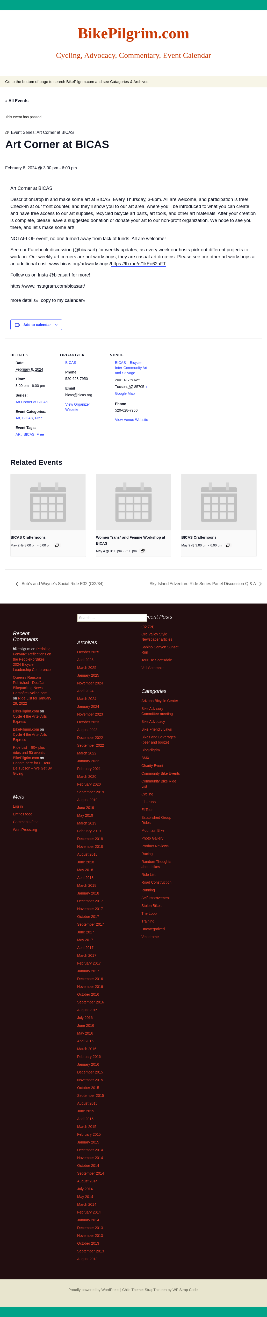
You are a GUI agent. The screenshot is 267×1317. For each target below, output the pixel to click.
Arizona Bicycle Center (159, 701)
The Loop (149, 913)
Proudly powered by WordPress (93, 1290)
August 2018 (87, 854)
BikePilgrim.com (26, 711)
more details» (24, 300)
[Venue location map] (187, 373)
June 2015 (85, 1111)
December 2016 (90, 979)
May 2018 (85, 870)
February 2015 (89, 1134)
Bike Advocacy (153, 721)
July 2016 (85, 1018)
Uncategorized (153, 929)
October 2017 (88, 916)
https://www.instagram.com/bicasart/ (47, 286)
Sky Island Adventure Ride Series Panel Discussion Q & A (203, 583)
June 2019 (85, 808)
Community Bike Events (160, 773)
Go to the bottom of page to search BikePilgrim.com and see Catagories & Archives (76, 81)
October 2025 (88, 652)
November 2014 (90, 1158)
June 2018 (85, 862)
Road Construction (156, 882)
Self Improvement (155, 898)
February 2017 (89, 963)
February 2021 (89, 769)
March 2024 (86, 699)
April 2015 (85, 1119)
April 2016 (85, 1041)
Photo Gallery (152, 838)
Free (38, 418)
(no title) (148, 626)
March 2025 (86, 668)
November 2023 (90, 714)
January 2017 (88, 971)
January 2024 (88, 706)
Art (18, 418)
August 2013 (87, 1259)
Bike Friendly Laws (156, 729)
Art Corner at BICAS (32, 402)
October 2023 (88, 722)
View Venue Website (131, 420)
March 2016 (86, 1049)
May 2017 (85, 940)
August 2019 (87, 800)
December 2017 (90, 901)
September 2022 (90, 745)
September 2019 (90, 792)
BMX (145, 758)
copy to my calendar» (63, 300)
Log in (18, 806)
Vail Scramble (152, 668)
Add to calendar (37, 325)
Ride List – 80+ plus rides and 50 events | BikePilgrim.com (30, 752)
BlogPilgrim (150, 750)
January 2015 (88, 1142)
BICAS (27, 418)
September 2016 (90, 1002)
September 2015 (90, 1095)
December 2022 (90, 738)
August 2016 (87, 1010)
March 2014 (86, 1204)
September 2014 (90, 1173)
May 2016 (85, 1033)
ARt (18, 434)
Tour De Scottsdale (156, 660)
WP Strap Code (185, 1290)
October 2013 (88, 1243)
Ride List (148, 874)
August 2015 (87, 1103)
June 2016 (85, 1025)
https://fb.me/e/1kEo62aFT (138, 263)
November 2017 (90, 909)
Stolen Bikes (151, 906)
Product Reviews (155, 846)
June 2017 (85, 932)
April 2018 (85, 878)
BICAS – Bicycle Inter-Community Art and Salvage (131, 368)
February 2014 (89, 1212)
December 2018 (90, 839)
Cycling (147, 794)
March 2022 (86, 753)
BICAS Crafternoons (28, 537)
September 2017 (90, 924)
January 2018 (88, 893)
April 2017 (85, 948)
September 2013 (90, 1251)
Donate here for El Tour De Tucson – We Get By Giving (32, 768)
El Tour (147, 810)
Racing (147, 854)
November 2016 (90, 987)
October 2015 (88, 1088)
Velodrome (150, 937)
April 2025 (85, 660)
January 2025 (88, 675)
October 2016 (88, 994)
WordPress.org (25, 830)
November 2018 (90, 846)
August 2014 (87, 1181)
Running (148, 890)
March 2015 (86, 1127)
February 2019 (89, 831)
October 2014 (88, 1165)
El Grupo (148, 802)
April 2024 (85, 691)
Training (147, 921)
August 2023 (87, 730)
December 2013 (90, 1228)
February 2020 (89, 784)
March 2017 (86, 955)
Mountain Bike (152, 830)
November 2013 (90, 1235)
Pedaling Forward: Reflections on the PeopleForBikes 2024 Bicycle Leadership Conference (32, 659)
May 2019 (85, 815)
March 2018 (86, 885)
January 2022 (88, 761)
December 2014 (90, 1150)
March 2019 (86, 823)
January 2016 (88, 1064)
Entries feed (22, 814)
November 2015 (90, 1080)
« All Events (16, 101)
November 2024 (90, 683)
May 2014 (85, 1197)
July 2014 (85, 1189)
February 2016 (89, 1057)
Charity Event (152, 766)
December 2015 (90, 1072)
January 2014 (88, 1220)
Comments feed (26, 822)
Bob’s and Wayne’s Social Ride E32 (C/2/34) (62, 583)
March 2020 (86, 776)
